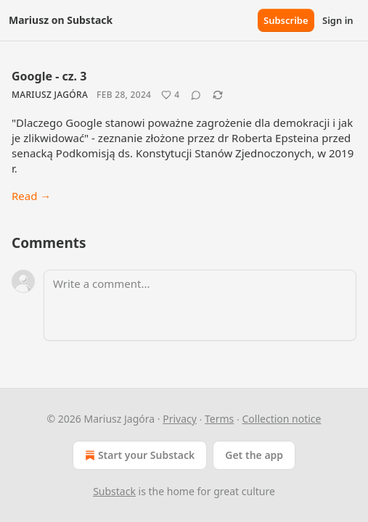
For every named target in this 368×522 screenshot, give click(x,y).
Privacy (180, 419)
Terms (219, 419)
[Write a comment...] (200, 305)
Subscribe (285, 20)
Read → (31, 195)
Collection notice (282, 419)
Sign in (337, 20)
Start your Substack (138, 455)
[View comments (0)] (196, 95)
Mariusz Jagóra (50, 94)
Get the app (254, 455)
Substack (114, 491)
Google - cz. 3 (49, 76)
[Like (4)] (170, 95)
